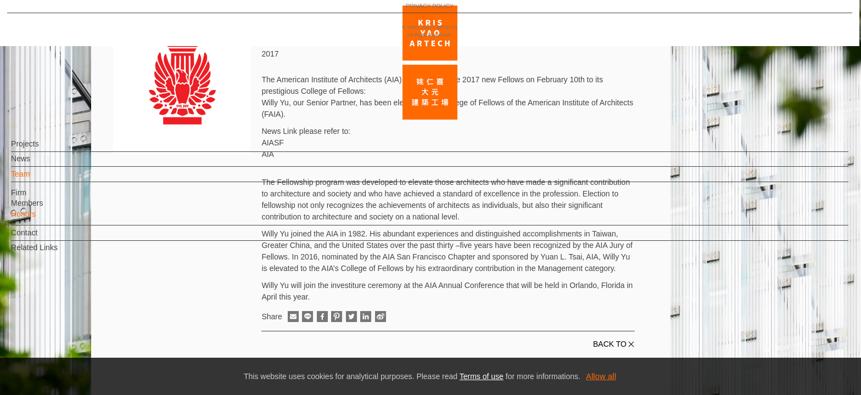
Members (45, 208)
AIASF (272, 142)
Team (38, 179)
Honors (41, 219)
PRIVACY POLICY (56, 354)
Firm (36, 197)
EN (75, 322)
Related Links (52, 253)
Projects (43, 149)
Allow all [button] (601, 376)
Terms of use (482, 376)
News (38, 164)
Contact (42, 238)
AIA (267, 154)
